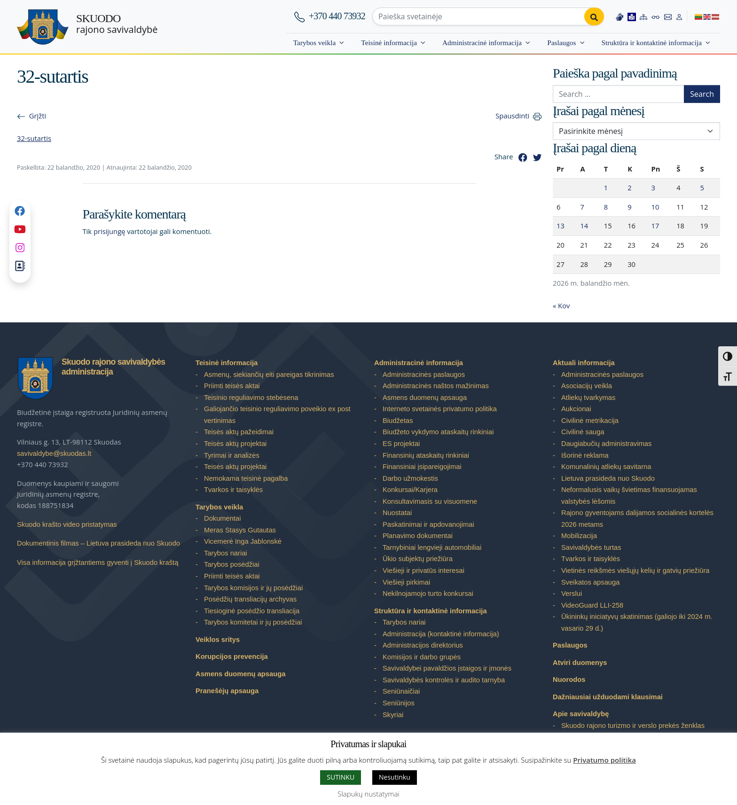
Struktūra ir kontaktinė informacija (652, 43)
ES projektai (401, 443)
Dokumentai (222, 518)
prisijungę (109, 231)
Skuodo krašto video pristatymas (67, 524)
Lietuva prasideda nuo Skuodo (608, 478)
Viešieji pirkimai (406, 582)
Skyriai (393, 715)
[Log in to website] (679, 16)
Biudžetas (398, 420)
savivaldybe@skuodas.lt (54, 453)
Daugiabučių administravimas (606, 443)
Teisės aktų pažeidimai (239, 432)
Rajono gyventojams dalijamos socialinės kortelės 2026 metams (637, 518)
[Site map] (643, 16)
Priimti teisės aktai (232, 386)
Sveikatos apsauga (590, 582)
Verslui (571, 593)
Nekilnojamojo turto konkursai (428, 593)
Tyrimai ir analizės (231, 455)
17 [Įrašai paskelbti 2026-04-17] (655, 225)
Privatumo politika (604, 760)
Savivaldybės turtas (591, 547)
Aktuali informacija (584, 363)
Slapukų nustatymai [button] (368, 793)
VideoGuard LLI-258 (592, 605)
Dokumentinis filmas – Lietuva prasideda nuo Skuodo (98, 543)
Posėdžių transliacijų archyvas (250, 599)
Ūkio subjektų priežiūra (418, 559)
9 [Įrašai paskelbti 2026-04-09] (629, 206)
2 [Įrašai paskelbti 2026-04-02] (629, 187)
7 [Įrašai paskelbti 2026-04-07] (582, 206)
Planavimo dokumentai (418, 535)
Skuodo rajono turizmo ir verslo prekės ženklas (633, 725)
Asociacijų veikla (586, 386)
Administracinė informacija (482, 43)
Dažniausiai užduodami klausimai (608, 697)
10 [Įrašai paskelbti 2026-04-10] (655, 206)
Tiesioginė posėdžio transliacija (251, 611)
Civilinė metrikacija (590, 420)
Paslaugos (561, 43)
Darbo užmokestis (410, 478)
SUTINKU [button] (340, 777)
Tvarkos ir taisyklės (233, 489)
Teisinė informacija (389, 43)
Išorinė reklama (585, 455)
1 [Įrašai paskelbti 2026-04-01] (606, 187)
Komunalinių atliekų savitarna (606, 466)
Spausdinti (512, 115)
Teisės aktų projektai (235, 443)
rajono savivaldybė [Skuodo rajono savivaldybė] (116, 24)
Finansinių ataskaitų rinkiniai (426, 455)
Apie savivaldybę (581, 714)
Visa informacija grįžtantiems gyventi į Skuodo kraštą (97, 562)
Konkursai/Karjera (410, 489)
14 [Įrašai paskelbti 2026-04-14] (584, 225)
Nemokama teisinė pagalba (246, 478)
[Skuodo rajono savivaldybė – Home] (43, 27)
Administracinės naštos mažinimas (436, 386)
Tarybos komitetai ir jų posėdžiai (253, 622)
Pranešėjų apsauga (227, 691)
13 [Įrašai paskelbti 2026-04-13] (561, 225)
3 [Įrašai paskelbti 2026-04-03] (653, 187)
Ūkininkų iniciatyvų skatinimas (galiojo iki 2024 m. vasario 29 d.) (637, 622)
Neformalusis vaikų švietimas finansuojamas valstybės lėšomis (629, 495)
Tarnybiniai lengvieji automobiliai (432, 547)
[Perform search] (594, 16)
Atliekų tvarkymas (588, 397)
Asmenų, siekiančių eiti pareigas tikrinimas (269, 374)
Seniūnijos (399, 703)
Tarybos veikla (314, 43)
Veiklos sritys (218, 639)
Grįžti (37, 115)
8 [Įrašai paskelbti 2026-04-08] (606, 206)
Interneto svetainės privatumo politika (440, 409)
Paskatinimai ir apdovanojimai (428, 524)
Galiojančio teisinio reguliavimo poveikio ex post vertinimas (277, 414)
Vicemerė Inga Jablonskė (243, 541)
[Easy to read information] (631, 16)
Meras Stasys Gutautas (240, 530)
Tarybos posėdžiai (231, 564)
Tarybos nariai (225, 553)
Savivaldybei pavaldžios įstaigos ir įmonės (447, 668)
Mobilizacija (579, 535)
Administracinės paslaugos (424, 374)
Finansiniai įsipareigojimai (422, 466)
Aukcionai (576, 409)
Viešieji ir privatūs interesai (423, 570)
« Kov (561, 305)
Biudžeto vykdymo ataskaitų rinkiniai (438, 432)
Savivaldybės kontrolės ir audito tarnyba (444, 680)
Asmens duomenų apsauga (240, 674)
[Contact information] (668, 16)
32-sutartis (34, 138)
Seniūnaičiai (401, 691)
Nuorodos (569, 679)
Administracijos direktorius (423, 645)
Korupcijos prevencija (232, 656)
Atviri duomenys (580, 662)
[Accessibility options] (655, 16)
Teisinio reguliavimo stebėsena (251, 397)
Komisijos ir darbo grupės (422, 657)
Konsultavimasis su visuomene (430, 501)
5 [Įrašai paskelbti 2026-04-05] (702, 187)
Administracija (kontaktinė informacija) (441, 634)
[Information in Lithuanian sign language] (619, 16)
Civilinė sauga (582, 432)
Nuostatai (397, 512)
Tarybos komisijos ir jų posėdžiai (253, 588)
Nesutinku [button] (394, 777)
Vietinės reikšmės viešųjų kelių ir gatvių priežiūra (635, 570)
